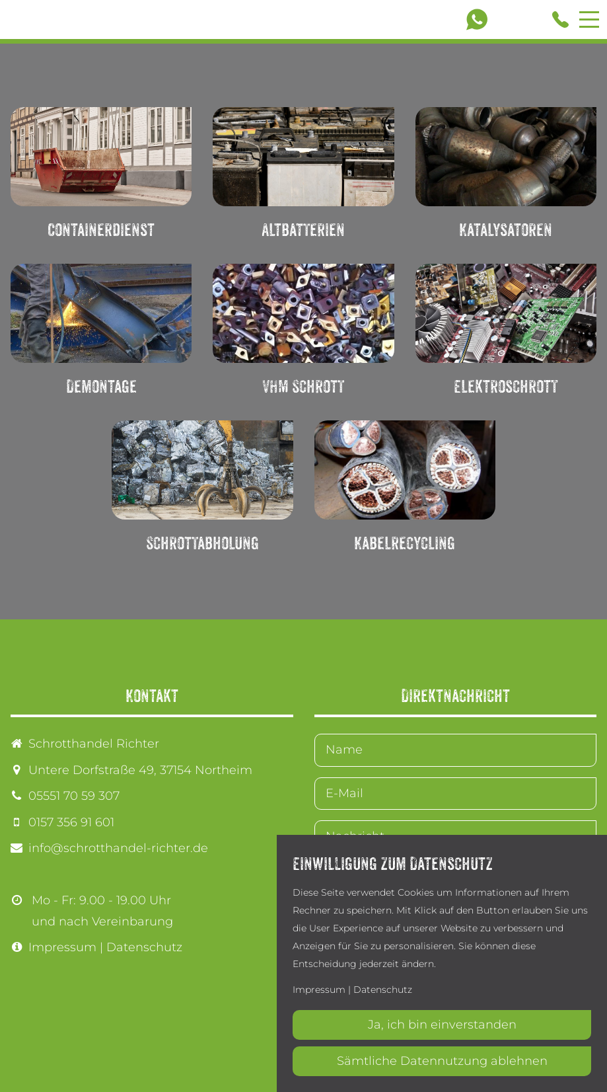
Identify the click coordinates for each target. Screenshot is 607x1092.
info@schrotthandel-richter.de (118, 848)
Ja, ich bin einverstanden (442, 1024)
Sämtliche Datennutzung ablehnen (442, 1061)
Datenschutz (144, 947)
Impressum (62, 947)
